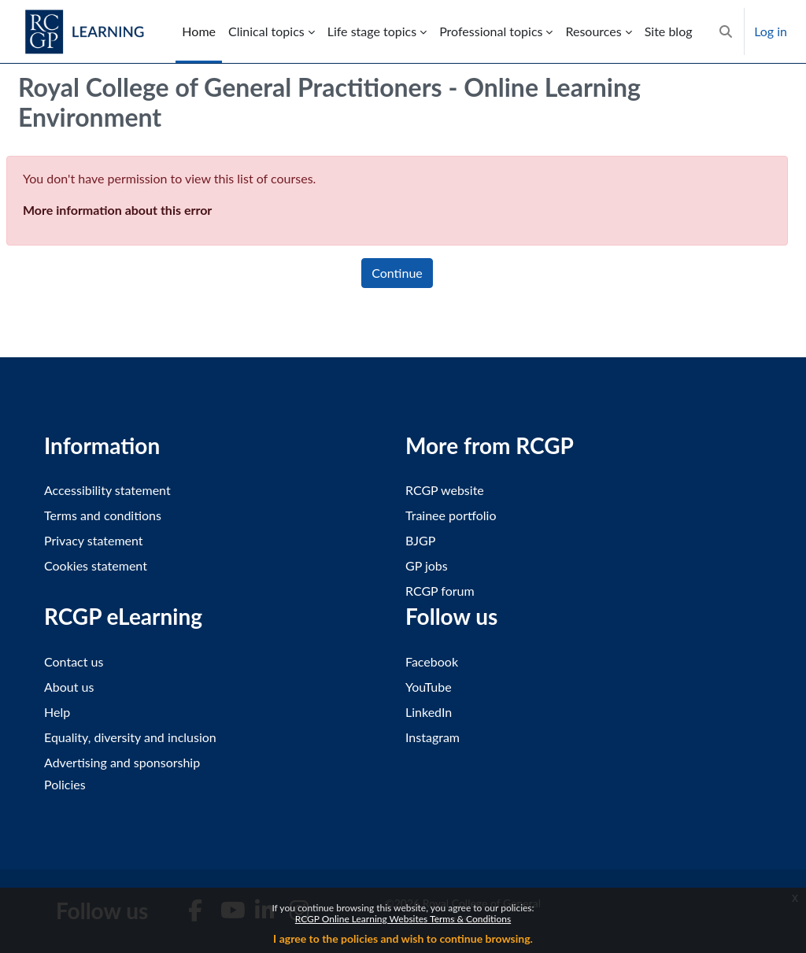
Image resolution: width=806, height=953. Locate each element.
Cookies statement (95, 565)
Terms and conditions (102, 515)
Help (57, 711)
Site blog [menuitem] (669, 31)
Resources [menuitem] (593, 31)
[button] (726, 31)
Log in (770, 31)
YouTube (428, 686)
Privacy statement (93, 540)
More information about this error (117, 209)
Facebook (431, 661)
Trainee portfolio (450, 515)
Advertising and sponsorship (122, 762)
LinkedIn (428, 711)
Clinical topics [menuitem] (266, 31)
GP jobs (426, 565)
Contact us (73, 661)
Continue (397, 272)
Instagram (432, 737)
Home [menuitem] (199, 31)
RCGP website (444, 489)
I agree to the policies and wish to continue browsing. (403, 938)
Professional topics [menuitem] (490, 31)
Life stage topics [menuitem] (371, 31)
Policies (65, 784)
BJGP (420, 540)
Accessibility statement (107, 489)
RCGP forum (440, 590)
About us (69, 686)
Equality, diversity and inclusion (130, 737)
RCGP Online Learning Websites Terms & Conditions (403, 919)
